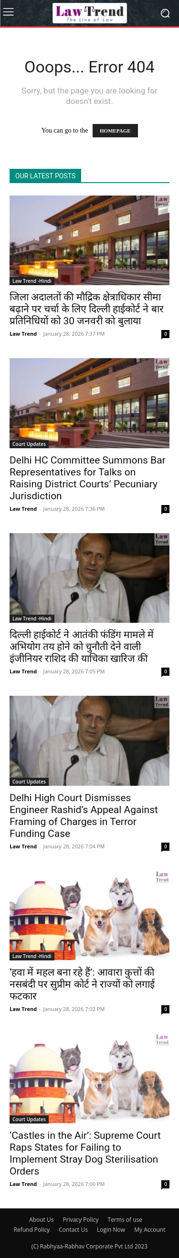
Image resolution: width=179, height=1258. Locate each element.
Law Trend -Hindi (32, 281)
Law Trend (23, 333)
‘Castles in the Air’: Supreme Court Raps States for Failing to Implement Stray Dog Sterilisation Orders (85, 1153)
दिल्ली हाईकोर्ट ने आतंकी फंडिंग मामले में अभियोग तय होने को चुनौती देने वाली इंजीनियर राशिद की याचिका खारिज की (82, 646)
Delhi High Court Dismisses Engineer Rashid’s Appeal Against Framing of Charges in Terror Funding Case (84, 815)
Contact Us (73, 1230)
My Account (149, 1230)
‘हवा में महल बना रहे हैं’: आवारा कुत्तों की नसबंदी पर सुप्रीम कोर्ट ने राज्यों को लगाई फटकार (82, 984)
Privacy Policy (81, 1220)
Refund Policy (32, 1230)
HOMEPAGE (115, 131)
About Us (41, 1220)
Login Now (111, 1230)
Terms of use (125, 1220)
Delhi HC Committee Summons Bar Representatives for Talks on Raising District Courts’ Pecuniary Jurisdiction (88, 478)
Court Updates (29, 444)
